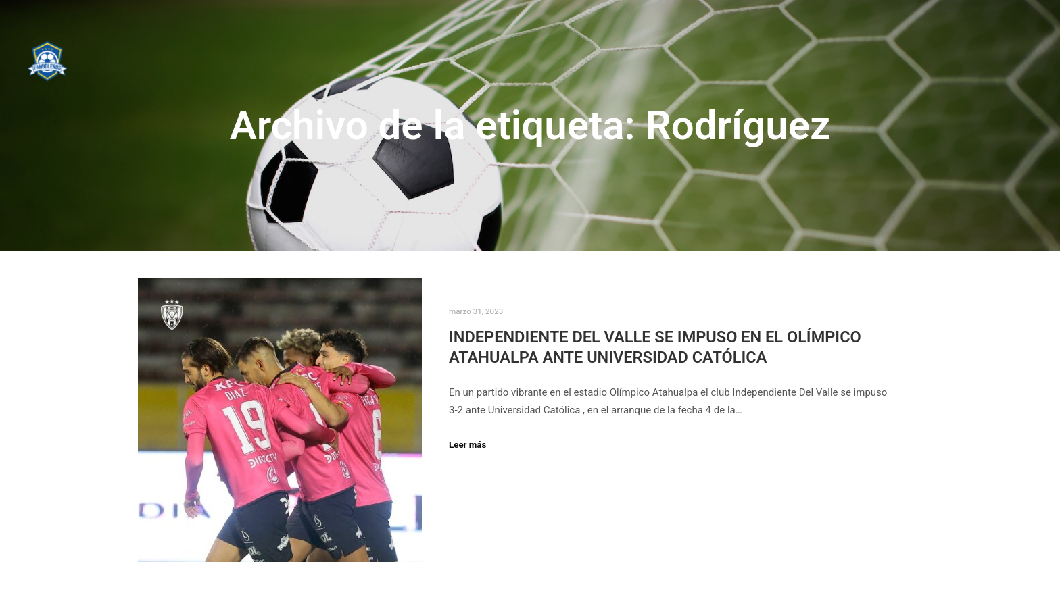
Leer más (467, 445)
